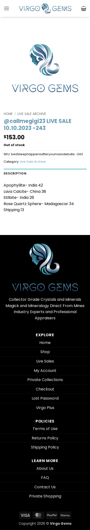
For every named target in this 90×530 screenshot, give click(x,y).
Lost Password (45, 398)
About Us (45, 468)
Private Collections (45, 379)
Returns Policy (45, 438)
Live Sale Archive (32, 114)
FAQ (45, 477)
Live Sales (45, 361)
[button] (6, 8)
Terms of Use (45, 428)
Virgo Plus (45, 407)
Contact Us (45, 487)
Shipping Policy (45, 447)
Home (8, 114)
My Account (45, 370)
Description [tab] (15, 173)
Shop (45, 352)
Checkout (45, 389)
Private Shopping (45, 496)
